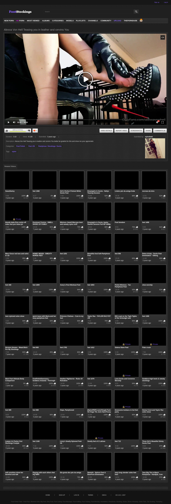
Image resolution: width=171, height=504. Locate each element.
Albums (46, 21)
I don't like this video (29, 131)
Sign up (156, 2)
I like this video (6, 131)
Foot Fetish (20, 146)
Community (106, 21)
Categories (58, 21)
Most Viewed (33, 21)
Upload (117, 21)
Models (70, 21)
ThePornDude (130, 21)
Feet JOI (31, 146)
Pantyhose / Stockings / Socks (49, 146)
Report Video (121, 130)
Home (48, 495)
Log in (166, 2)
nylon (14, 151)
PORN (20, 21)
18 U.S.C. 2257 (120, 495)
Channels (93, 21)
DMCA (104, 495)
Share (148, 130)
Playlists (80, 21)
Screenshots (136, 130)
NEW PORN (9, 21)
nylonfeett (149, 137)
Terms (90, 495)
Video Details (106, 130)
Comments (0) (160, 130)
